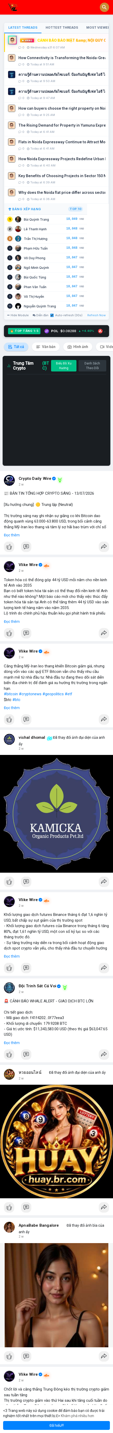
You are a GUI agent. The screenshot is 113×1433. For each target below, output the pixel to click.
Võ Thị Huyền (34, 297)
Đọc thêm (12, 535)
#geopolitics (53, 694)
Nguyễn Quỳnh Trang (40, 306)
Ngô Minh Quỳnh (36, 268)
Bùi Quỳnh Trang (36, 219)
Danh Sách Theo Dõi (92, 366)
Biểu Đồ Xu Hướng (64, 366)
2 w (21, 484)
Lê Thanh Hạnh (35, 229)
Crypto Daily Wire (35, 478)
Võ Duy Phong (34, 258)
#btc (16, 699)
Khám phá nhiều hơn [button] (77, 1416)
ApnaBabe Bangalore (39, 1225)
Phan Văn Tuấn (35, 287)
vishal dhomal (32, 737)
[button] (104, 7)
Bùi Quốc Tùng (35, 277)
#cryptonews (30, 694)
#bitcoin (11, 694)
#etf (68, 694)
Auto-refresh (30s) (66, 315)
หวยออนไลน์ (30, 1072)
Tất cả (16, 347)
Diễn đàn (40, 315)
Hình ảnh (77, 347)
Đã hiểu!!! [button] (57, 1425)
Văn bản (45, 347)
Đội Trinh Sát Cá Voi (37, 986)
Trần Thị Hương (35, 239)
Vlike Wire (28, 564)
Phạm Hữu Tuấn (36, 248)
